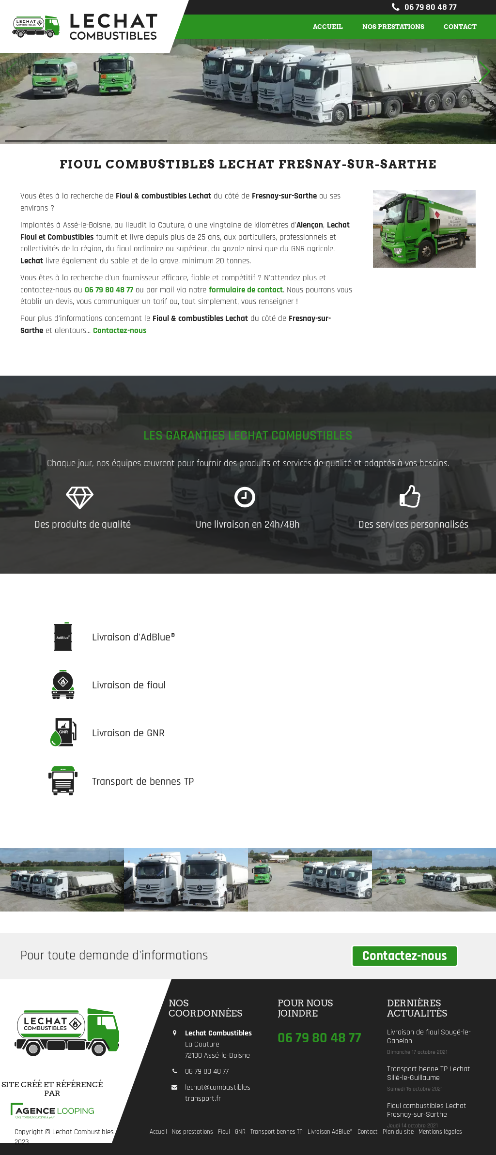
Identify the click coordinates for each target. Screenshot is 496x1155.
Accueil (328, 26)
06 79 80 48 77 (423, 7)
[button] (484, 71)
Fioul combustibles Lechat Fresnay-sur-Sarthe (426, 1110)
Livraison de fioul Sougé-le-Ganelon (429, 1036)
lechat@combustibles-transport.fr (219, 1093)
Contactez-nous (404, 956)
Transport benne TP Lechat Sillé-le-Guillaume (428, 1073)
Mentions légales (440, 1132)
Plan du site (398, 1132)
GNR (240, 1132)
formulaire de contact (246, 290)
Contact (460, 26)
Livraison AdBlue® (330, 1132)
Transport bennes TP (276, 1132)
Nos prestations (393, 26)
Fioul (224, 1132)
